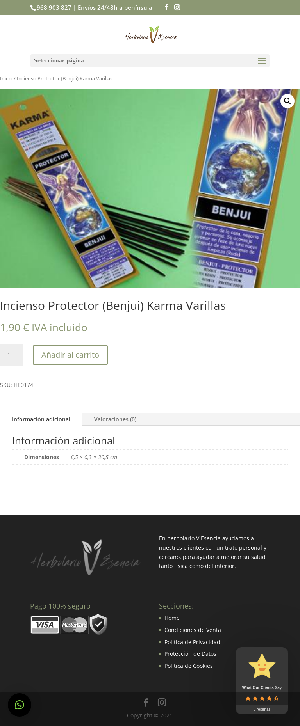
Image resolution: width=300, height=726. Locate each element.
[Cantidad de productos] (11, 355)
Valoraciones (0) (115, 419)
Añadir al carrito (70, 355)
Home (172, 617)
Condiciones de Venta (192, 630)
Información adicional (41, 419)
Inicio (6, 78)
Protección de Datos (190, 653)
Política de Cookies (188, 665)
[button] (19, 705)
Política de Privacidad (192, 642)
